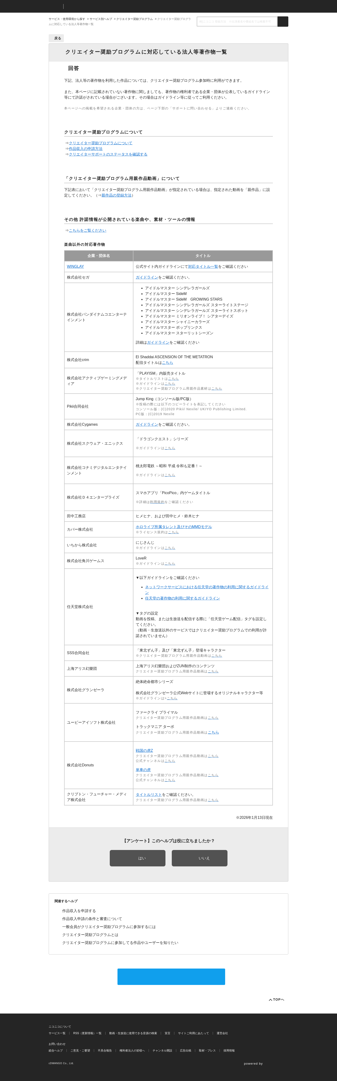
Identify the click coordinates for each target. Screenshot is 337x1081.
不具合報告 (105, 1050)
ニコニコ (55, 6)
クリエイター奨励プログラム (134, 19)
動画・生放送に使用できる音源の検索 (133, 1033)
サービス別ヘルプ (101, 19)
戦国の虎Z (144, 751)
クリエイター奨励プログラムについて (100, 143)
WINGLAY (75, 266)
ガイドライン (147, 277)
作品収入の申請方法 (86, 149)
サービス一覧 (57, 1033)
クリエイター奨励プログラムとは (90, 935)
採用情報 (229, 1050)
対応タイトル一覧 (203, 266)
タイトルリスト (149, 795)
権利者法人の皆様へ (132, 1050)
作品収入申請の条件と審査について (92, 919)
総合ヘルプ (56, 1050)
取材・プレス (207, 1050)
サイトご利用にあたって (193, 1033)
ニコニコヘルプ (92, 6)
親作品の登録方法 (117, 195)
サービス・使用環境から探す (67, 19)
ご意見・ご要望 (80, 1050)
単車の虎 (143, 770)
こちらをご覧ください (87, 230)
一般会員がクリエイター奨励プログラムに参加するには (109, 927)
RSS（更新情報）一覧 (87, 1033)
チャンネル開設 (162, 1050)
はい (142, 858)
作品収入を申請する (79, 911)
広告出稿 (185, 1050)
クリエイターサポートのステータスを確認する (108, 154)
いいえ (204, 858)
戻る (58, 38)
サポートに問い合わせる (171, 977)
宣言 (167, 1033)
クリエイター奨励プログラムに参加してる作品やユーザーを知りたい (120, 943)
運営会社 (222, 1033)
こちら (167, 363)
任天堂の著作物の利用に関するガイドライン (182, 598)
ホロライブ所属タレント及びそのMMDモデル (174, 527)
